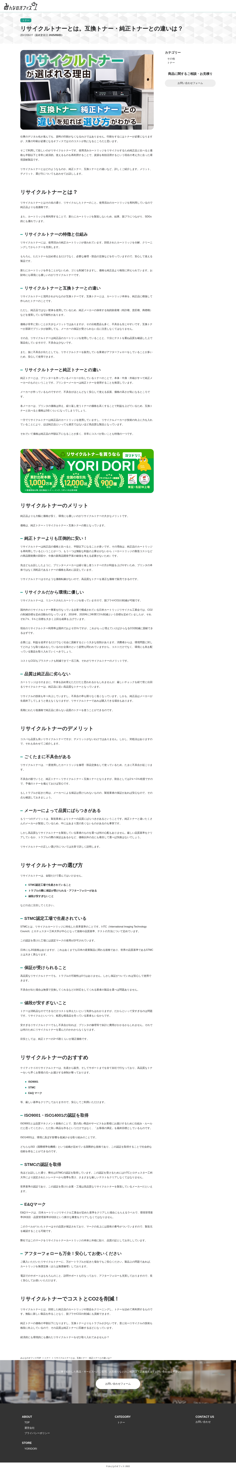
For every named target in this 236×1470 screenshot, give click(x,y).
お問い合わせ (203, 1422)
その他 (171, 59)
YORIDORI (30, 1449)
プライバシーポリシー (37, 1433)
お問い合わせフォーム (190, 83)
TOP (27, 1422)
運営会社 (29, 1428)
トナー (26, 20)
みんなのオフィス (28, 1358)
